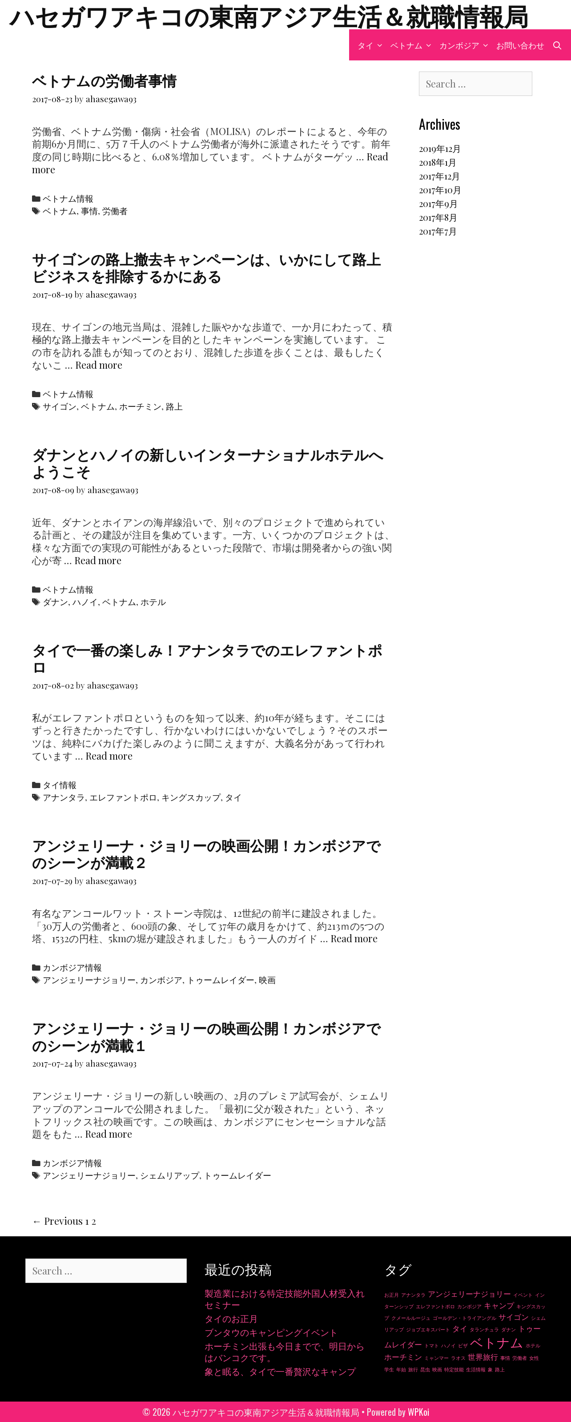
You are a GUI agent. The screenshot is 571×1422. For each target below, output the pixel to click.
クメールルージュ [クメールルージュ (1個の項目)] (410, 1317)
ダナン (55, 601)
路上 (174, 406)
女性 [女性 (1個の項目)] (534, 1357)
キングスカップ (191, 797)
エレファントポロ (123, 797)
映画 (267, 979)
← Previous (57, 1220)
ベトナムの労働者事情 (104, 79)
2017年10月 (440, 189)
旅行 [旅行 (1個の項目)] (413, 1369)
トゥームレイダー (220, 979)
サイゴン (59, 406)
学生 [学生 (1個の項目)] (389, 1369)
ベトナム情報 (68, 198)
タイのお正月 (231, 1318)
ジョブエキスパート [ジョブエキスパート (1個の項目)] (428, 1329)
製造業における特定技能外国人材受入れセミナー (285, 1298)
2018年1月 (438, 162)
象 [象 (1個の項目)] (490, 1369)
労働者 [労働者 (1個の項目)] (519, 1357)
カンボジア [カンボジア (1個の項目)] (469, 1306)
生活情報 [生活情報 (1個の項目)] (476, 1369)
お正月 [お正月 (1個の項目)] (391, 1294)
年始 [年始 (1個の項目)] (401, 1369)
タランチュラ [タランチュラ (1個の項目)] (484, 1329)
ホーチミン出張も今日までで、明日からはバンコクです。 (285, 1351)
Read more (98, 364)
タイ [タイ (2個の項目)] (459, 1328)
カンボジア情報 (72, 967)
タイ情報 (59, 784)
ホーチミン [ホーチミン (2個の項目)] (403, 1357)
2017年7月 (438, 231)
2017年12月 (439, 176)
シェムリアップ (169, 1175)
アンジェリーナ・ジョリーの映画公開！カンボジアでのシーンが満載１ (206, 1036)
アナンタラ (64, 797)
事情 (89, 210)
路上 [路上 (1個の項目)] (500, 1369)
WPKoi (418, 1411)
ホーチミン (140, 406)
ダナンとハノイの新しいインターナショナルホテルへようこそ (207, 462)
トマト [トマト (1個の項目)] (431, 1345)
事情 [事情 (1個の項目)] (505, 1357)
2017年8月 (438, 217)
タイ (372, 44)
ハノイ (85, 601)
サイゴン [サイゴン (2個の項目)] (514, 1317)
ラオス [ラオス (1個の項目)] (458, 1357)
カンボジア (465, 44)
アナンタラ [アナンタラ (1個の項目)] (413, 1294)
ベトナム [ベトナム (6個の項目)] (496, 1341)
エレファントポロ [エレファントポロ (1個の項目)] (435, 1306)
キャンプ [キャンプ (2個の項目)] (499, 1305)
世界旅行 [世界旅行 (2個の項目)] (483, 1357)
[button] (380, 44)
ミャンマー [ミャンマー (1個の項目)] (436, 1357)
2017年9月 (438, 203)
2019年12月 (440, 148)
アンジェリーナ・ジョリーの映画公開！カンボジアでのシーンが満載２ (206, 853)
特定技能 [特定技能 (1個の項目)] (454, 1369)
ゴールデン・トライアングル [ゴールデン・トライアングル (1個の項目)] (464, 1317)
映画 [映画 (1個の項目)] (437, 1369)
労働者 (115, 210)
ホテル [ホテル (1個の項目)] (533, 1345)
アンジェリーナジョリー (89, 979)
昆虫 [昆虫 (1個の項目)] (425, 1369)
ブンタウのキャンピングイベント (271, 1332)
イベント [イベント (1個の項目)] (523, 1294)
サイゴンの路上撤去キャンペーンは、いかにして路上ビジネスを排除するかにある (206, 267)
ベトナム (412, 44)
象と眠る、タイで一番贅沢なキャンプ (280, 1371)
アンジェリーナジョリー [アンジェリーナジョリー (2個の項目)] (469, 1294)
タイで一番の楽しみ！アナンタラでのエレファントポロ (207, 658)
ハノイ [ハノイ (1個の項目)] (448, 1345)
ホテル (153, 601)
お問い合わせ (520, 45)
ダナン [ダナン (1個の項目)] (508, 1329)
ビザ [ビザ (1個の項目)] (463, 1345)
